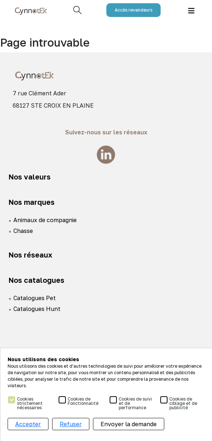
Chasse (23, 230)
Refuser (71, 424)
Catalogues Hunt (36, 308)
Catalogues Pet (34, 298)
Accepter (28, 424)
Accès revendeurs (133, 10)
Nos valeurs (29, 176)
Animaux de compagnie (45, 220)
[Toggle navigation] (191, 10)
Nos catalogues (36, 280)
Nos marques (31, 202)
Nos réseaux (30, 254)
